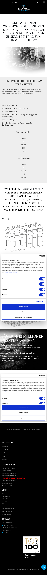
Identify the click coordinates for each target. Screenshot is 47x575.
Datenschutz (6, 496)
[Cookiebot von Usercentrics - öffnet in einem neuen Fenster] (36, 256)
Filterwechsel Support (8, 468)
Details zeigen (39, 301)
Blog (3, 503)
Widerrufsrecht (6, 506)
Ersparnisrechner (7, 485)
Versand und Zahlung (8, 509)
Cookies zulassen (23, 306)
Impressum (5, 498)
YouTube (4, 453)
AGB (3, 493)
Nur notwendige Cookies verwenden (23, 317)
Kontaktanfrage (6, 471)
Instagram (5, 449)
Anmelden (16, 2)
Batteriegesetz (6, 514)
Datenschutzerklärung (11, 272)
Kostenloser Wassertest (9, 473)
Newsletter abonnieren (9, 481)
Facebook (5, 446)
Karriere (4, 501)
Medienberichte (7, 483)
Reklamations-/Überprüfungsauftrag (13, 478)
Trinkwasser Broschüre (9, 476)
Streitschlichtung (7, 511)
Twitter (4, 456)
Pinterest (4, 460)
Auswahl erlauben (23, 311)
